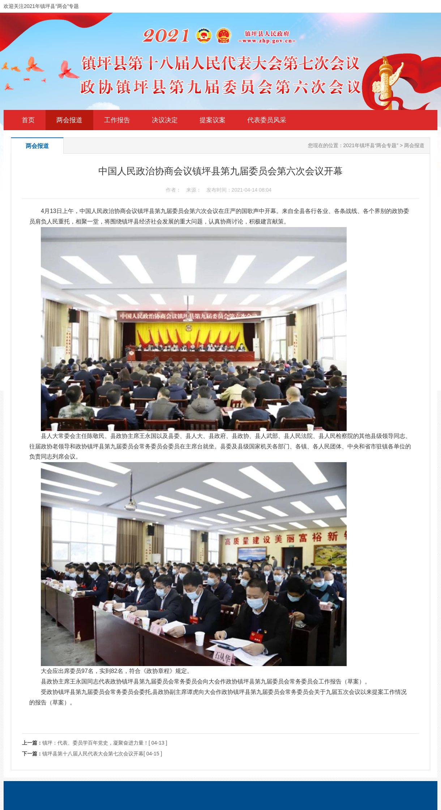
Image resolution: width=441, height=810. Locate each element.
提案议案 (213, 120)
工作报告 (117, 120)
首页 (28, 120)
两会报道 (69, 120)
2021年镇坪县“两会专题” (370, 145)
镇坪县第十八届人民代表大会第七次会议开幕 (93, 753)
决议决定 (165, 120)
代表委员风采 (266, 120)
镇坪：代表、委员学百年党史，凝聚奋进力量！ (95, 743)
